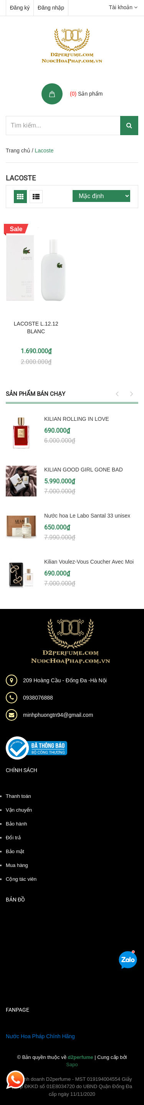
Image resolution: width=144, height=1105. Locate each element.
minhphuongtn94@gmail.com (58, 715)
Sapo (72, 1064)
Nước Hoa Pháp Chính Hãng (40, 1036)
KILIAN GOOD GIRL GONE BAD (83, 469)
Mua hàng (17, 865)
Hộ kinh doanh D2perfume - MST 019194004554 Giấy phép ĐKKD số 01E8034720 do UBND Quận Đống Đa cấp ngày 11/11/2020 (72, 1086)
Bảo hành (16, 824)
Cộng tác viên (21, 879)
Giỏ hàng (82, 85)
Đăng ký (20, 8)
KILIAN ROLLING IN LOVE (76, 419)
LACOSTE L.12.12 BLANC (36, 327)
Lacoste (21, 178)
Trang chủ (18, 150)
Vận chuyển (19, 810)
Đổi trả (13, 837)
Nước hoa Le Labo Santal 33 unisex (87, 516)
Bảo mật (15, 851)
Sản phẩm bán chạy (35, 393)
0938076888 (38, 698)
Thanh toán (18, 796)
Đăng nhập (51, 8)
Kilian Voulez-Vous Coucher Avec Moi (89, 562)
